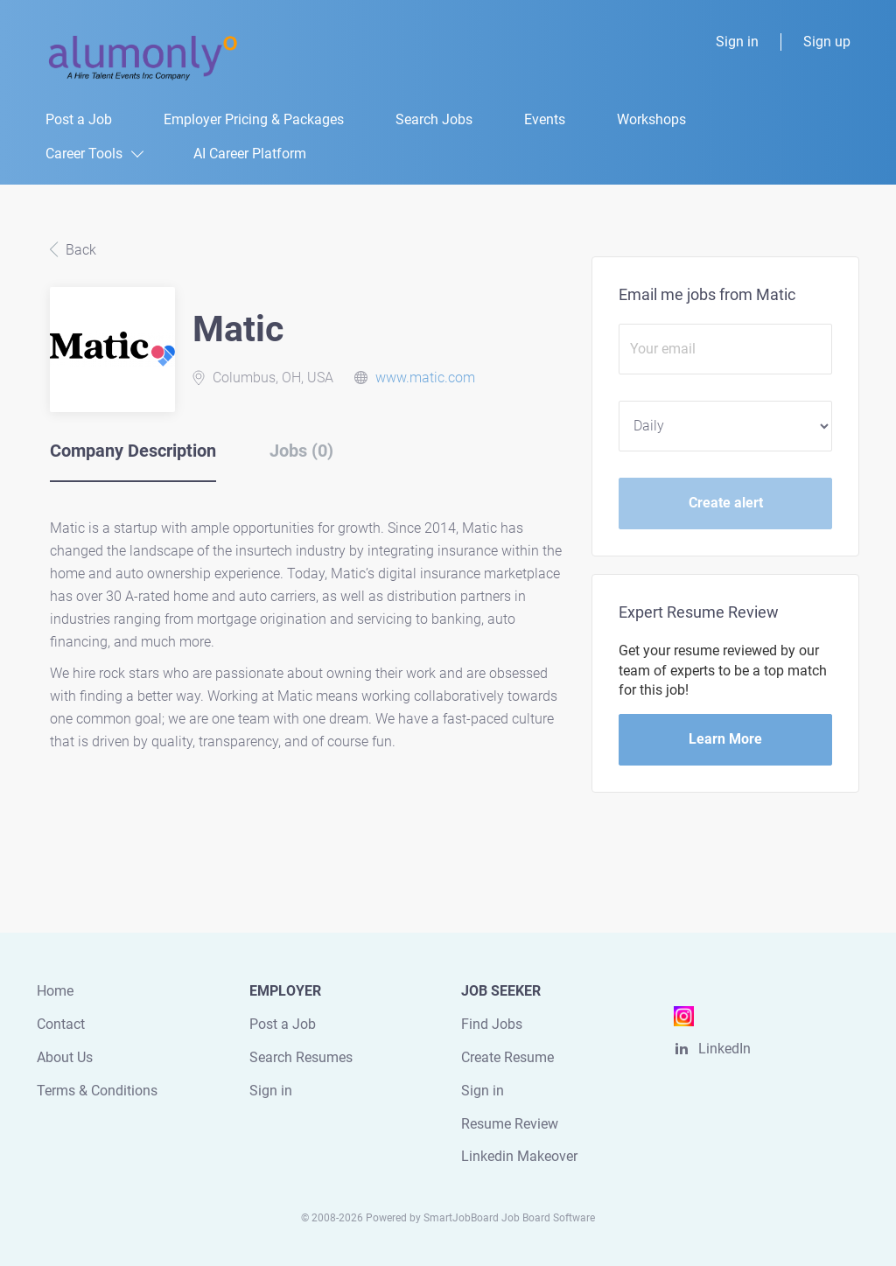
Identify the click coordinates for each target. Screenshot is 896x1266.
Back (79, 249)
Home (55, 991)
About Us (65, 1057)
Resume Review (509, 1124)
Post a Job (282, 1024)
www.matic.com (425, 377)
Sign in (737, 41)
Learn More (725, 739)
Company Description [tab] (133, 450)
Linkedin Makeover (519, 1156)
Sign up (826, 41)
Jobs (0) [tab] (301, 450)
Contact (61, 1024)
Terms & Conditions (97, 1090)
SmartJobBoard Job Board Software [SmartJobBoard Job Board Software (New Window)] (509, 1218)
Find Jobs (491, 1024)
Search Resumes (301, 1057)
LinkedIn (724, 1048)
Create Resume (507, 1057)
